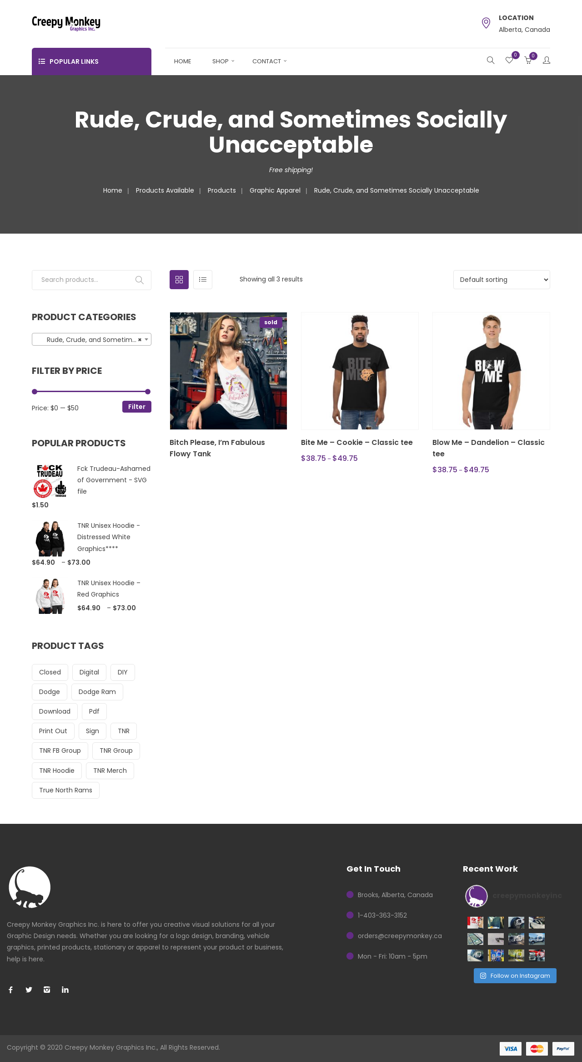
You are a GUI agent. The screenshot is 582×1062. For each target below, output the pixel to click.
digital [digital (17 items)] (89, 672)
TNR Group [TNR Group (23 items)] (116, 750)
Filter (137, 406)
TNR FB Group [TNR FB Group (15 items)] (60, 750)
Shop (220, 61)
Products (222, 190)
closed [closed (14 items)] (50, 672)
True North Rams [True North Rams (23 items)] (65, 790)
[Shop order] (501, 279)
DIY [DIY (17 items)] (123, 672)
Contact (266, 61)
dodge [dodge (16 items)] (49, 691)
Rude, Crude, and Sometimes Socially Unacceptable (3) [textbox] (93, 339)
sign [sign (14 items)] (92, 730)
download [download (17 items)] (54, 711)
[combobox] (91, 339)
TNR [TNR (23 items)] (124, 730)
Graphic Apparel (275, 190)
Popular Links (69, 61)
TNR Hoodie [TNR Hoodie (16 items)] (57, 770)
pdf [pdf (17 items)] (94, 711)
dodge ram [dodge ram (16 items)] (97, 691)
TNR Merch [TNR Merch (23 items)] (110, 770)
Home (182, 61)
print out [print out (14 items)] (53, 730)
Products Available (165, 190)
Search (139, 280)
